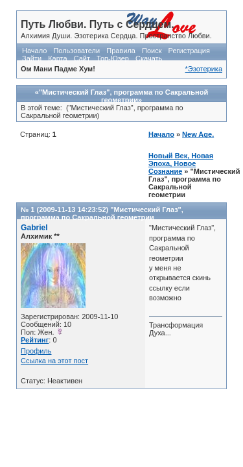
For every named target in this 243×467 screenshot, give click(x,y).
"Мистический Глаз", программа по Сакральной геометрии (102, 213)
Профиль (36, 351)
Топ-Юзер (113, 58)
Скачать (148, 58)
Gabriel (34, 227)
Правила (120, 50)
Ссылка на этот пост (54, 361)
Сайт (82, 58)
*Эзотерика (203, 69)
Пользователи (76, 50)
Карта (57, 58)
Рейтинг (35, 340)
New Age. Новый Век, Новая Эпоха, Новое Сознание (181, 152)
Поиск (151, 50)
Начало (34, 50)
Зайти (31, 58)
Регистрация (189, 50)
